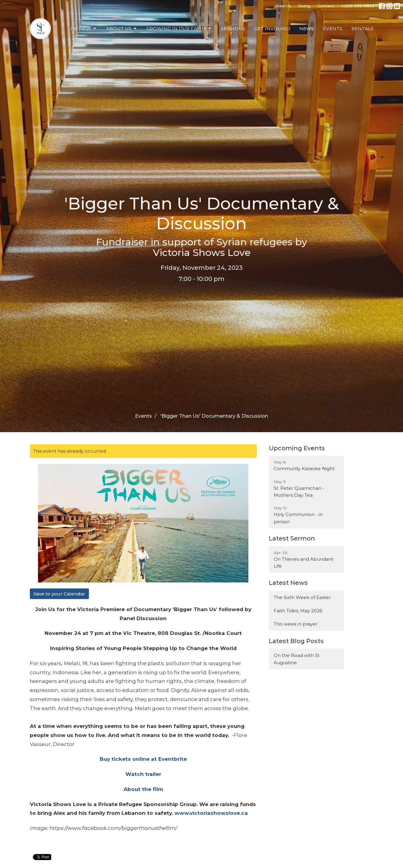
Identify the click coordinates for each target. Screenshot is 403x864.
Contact (326, 5)
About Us (121, 29)
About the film (143, 789)
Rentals (362, 28)
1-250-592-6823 (358, 5)
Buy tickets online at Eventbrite (143, 759)
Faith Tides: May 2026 (298, 611)
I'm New (84, 29)
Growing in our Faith (179, 29)
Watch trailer (143, 774)
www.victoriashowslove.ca (211, 813)
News (306, 28)
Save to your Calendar (59, 594)
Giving (304, 5)
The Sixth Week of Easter (302, 597)
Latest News (288, 582)
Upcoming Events (297, 448)
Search (283, 5)
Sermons (233, 28)
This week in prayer (295, 624)
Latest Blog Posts (296, 641)
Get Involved (272, 28)
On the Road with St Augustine (297, 658)
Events (332, 28)
